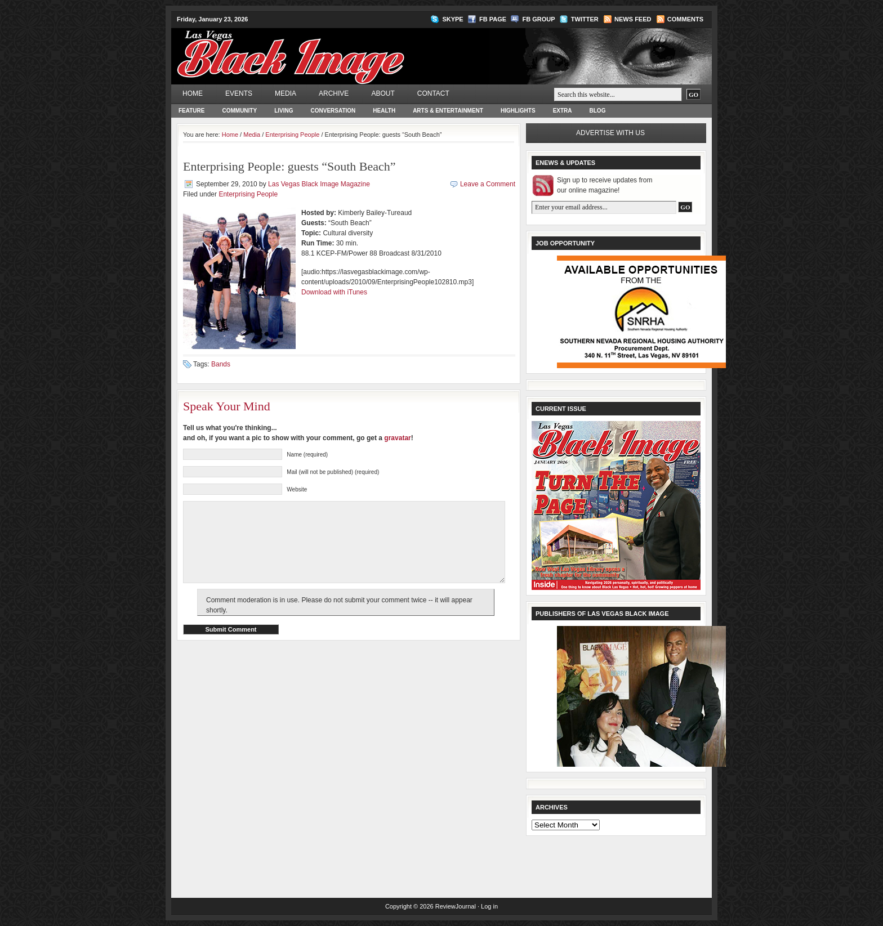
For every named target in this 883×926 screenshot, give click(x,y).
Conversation (333, 111)
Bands (220, 364)
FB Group (538, 19)
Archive (334, 93)
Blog (598, 111)
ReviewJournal (455, 906)
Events (238, 93)
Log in (489, 906)
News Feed (632, 19)
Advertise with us (610, 133)
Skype (452, 19)
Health (384, 111)
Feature (191, 111)
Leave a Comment (487, 184)
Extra (562, 111)
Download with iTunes (334, 292)
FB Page (492, 19)
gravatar (397, 438)
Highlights (518, 111)
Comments (685, 19)
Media (285, 93)
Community (239, 111)
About (382, 93)
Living (283, 111)
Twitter (585, 19)
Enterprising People (292, 134)
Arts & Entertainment (448, 111)
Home (192, 93)
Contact (433, 93)
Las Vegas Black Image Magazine (334, 48)
